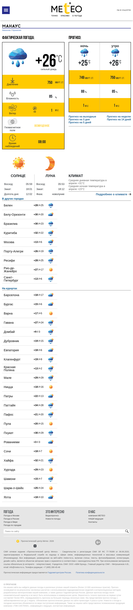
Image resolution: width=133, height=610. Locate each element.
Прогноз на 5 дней (80, 122)
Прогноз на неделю (119, 116)
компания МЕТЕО (96, 515)
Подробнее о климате (113, 194)
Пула (7, 423)
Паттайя (9, 405)
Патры (8, 396)
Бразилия (17, 30)
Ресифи (9, 260)
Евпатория (11, 350)
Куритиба (10, 233)
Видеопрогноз (52, 515)
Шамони (9, 479)
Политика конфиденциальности (90, 572)
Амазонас (6, 30)
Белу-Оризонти (14, 214)
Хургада (9, 469)
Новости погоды (53, 519)
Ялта (7, 497)
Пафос (8, 414)
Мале (8, 378)
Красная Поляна (10, 368)
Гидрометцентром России (59, 572)
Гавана (9, 322)
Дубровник (11, 341)
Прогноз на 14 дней (119, 119)
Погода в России (11, 519)
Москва (9, 242)
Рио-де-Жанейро (10, 269)
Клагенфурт (12, 359)
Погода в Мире (11, 522)
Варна (8, 313)
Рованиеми (12, 442)
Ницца (8, 387)
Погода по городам (12, 525)
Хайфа (8, 460)
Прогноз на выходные (82, 116)
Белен (8, 205)
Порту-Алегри (13, 251)
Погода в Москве (11, 515)
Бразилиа (10, 223)
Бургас (8, 304)
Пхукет (8, 433)
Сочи (7, 451)
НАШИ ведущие (95, 519)
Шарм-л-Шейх (14, 488)
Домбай (9, 332)
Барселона (11, 295)
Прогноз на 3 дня (79, 119)
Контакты (92, 522)
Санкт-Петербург (11, 279)
